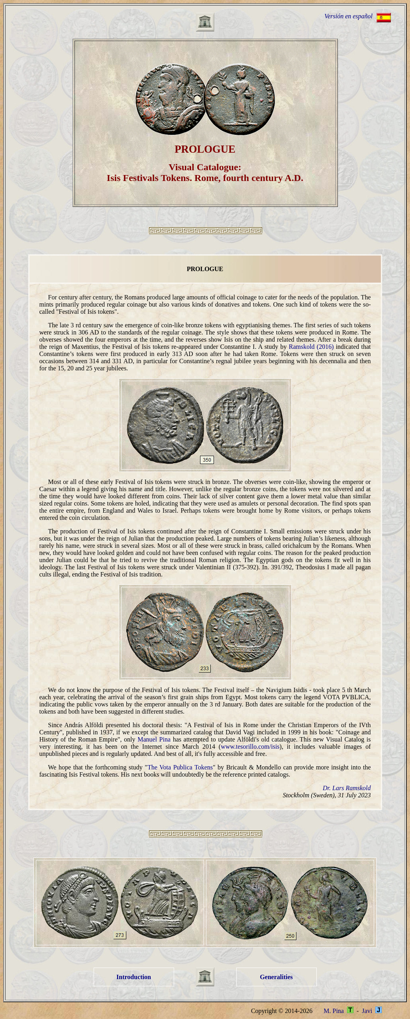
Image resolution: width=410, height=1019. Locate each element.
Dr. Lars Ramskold (347, 788)
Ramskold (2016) (311, 346)
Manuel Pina (154, 739)
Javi (371, 1010)
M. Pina (338, 1010)
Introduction (133, 977)
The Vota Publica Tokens (180, 767)
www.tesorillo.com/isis (250, 746)
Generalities (276, 977)
